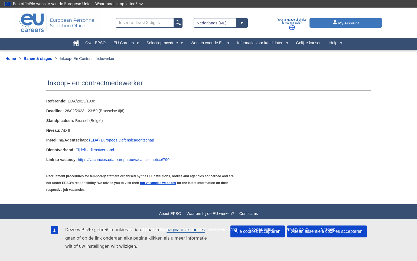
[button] (292, 27)
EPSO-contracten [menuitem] (97, 229)
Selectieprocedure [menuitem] (163, 44)
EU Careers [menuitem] (125, 44)
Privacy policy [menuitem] (297, 229)
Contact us (248, 213)
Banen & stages (38, 58)
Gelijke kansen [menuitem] (308, 43)
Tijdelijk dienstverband (95, 150)
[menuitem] (76, 42)
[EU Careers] (57, 23)
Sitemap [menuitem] (328, 229)
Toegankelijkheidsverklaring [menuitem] (147, 229)
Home (10, 58)
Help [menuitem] (334, 44)
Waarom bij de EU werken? (210, 213)
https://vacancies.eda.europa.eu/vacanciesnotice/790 (123, 159)
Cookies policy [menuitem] (261, 229)
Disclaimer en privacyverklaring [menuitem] (210, 229)
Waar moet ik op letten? (119, 3)
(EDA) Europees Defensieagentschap (121, 140)
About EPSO (170, 213)
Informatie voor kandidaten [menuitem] (261, 44)
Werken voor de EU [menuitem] (208, 44)
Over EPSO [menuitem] (95, 43)
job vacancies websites (158, 183)
